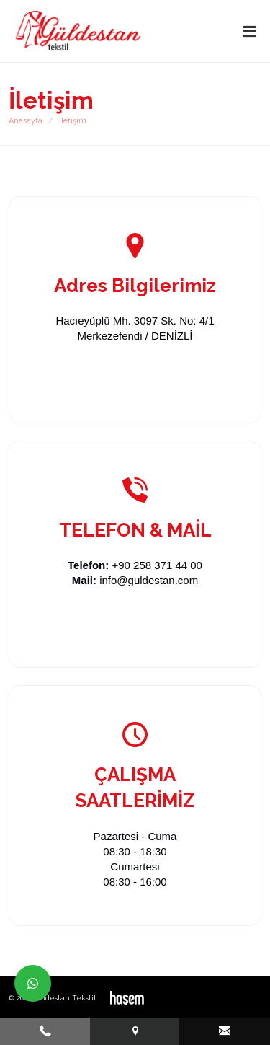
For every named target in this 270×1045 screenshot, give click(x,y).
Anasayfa (25, 120)
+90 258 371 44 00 (157, 565)
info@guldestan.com (148, 580)
